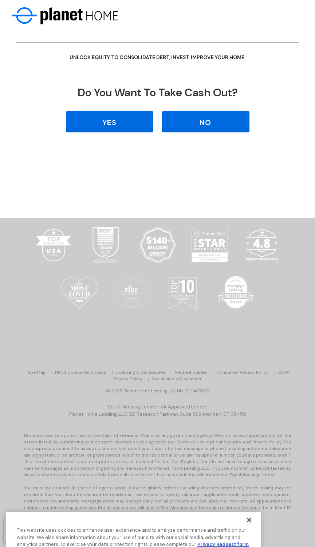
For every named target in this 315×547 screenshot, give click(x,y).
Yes (109, 122)
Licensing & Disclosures (140, 372)
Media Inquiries (191, 372)
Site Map (37, 372)
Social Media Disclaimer (176, 379)
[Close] (249, 524)
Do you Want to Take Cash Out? (158, 92)
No (205, 122)
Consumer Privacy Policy (242, 372)
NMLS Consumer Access (80, 372)
